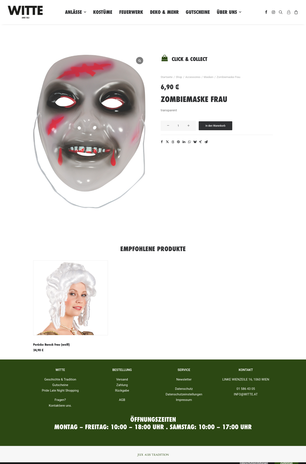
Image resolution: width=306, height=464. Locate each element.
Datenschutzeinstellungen (184, 394)
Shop (179, 77)
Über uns (229, 12)
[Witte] (25, 12)
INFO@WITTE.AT (246, 394)
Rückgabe (122, 390)
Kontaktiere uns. (60, 405)
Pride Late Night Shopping (60, 390)
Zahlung (122, 385)
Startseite (167, 77)
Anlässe (75, 12)
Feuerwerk (131, 12)
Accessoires (192, 77)
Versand (122, 379)
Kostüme (102, 12)
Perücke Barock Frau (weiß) (51, 345)
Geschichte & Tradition (60, 379)
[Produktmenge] (178, 126)
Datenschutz (184, 389)
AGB (122, 400)
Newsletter (183, 379)
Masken (209, 77)
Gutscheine (198, 12)
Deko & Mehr (164, 12)
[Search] (281, 12)
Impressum (184, 400)
